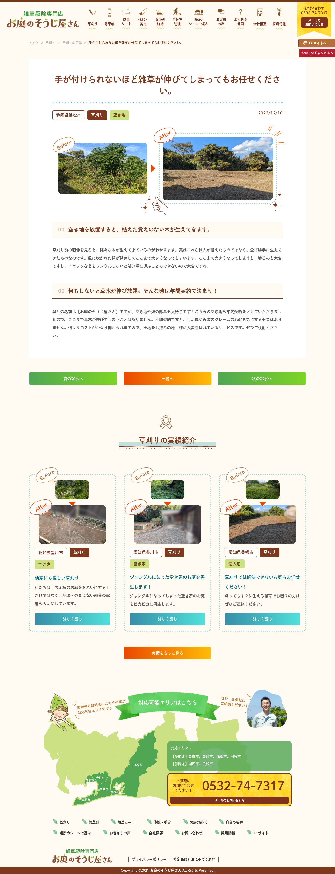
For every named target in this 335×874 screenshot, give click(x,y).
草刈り (92, 23)
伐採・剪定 (143, 21)
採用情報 (279, 23)
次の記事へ (262, 378)
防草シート (126, 21)
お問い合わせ (191, 833)
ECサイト (261, 833)
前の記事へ (73, 378)
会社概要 (259, 23)
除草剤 (109, 23)
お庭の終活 (160, 21)
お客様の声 (221, 21)
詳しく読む (72, 619)
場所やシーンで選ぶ (198, 21)
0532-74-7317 (314, 13)
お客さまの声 (120, 833)
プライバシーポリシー (149, 859)
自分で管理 (177, 21)
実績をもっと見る (167, 653)
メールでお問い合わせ (314, 22)
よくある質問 (240, 21)
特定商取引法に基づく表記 (194, 859)
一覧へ (167, 378)
